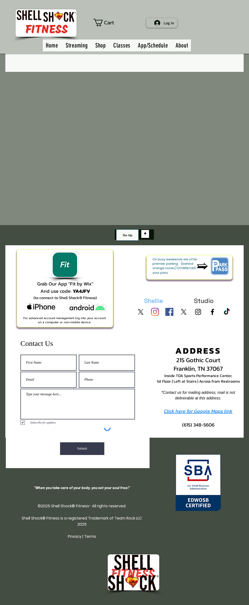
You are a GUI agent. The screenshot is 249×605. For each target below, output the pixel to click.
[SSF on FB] (212, 312)
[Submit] (82, 448)
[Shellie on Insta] (155, 312)
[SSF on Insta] (198, 312)
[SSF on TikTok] (227, 312)
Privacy (74, 536)
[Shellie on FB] (169, 312)
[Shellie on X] (141, 312)
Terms (90, 536)
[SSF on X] (184, 312)
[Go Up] (127, 235)
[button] (109, 22)
